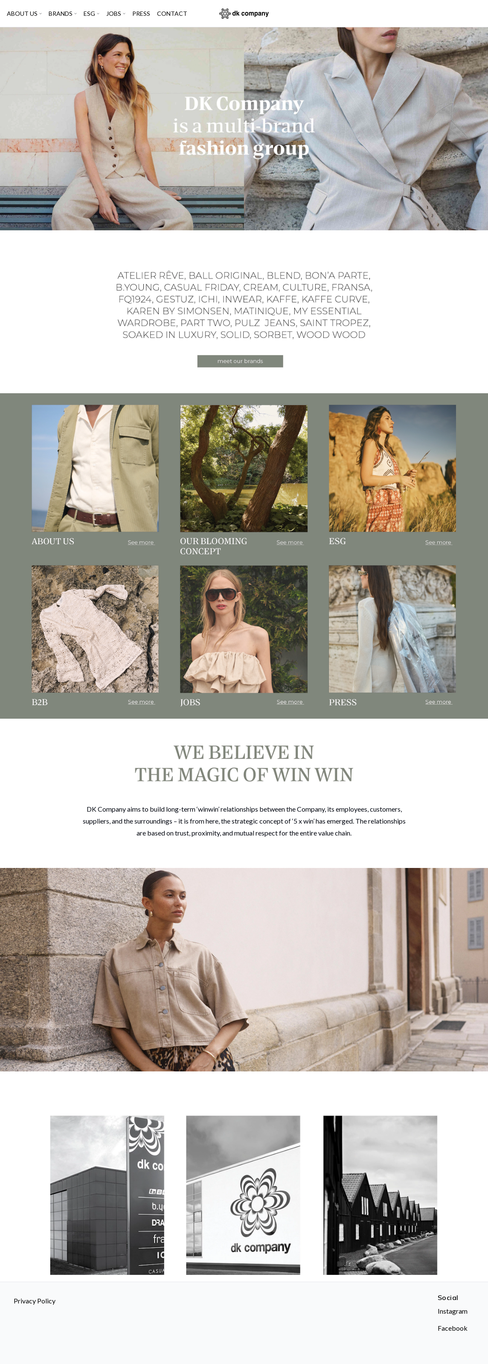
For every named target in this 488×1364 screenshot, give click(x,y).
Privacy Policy (34, 1301)
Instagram (453, 1311)
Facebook (453, 1328)
